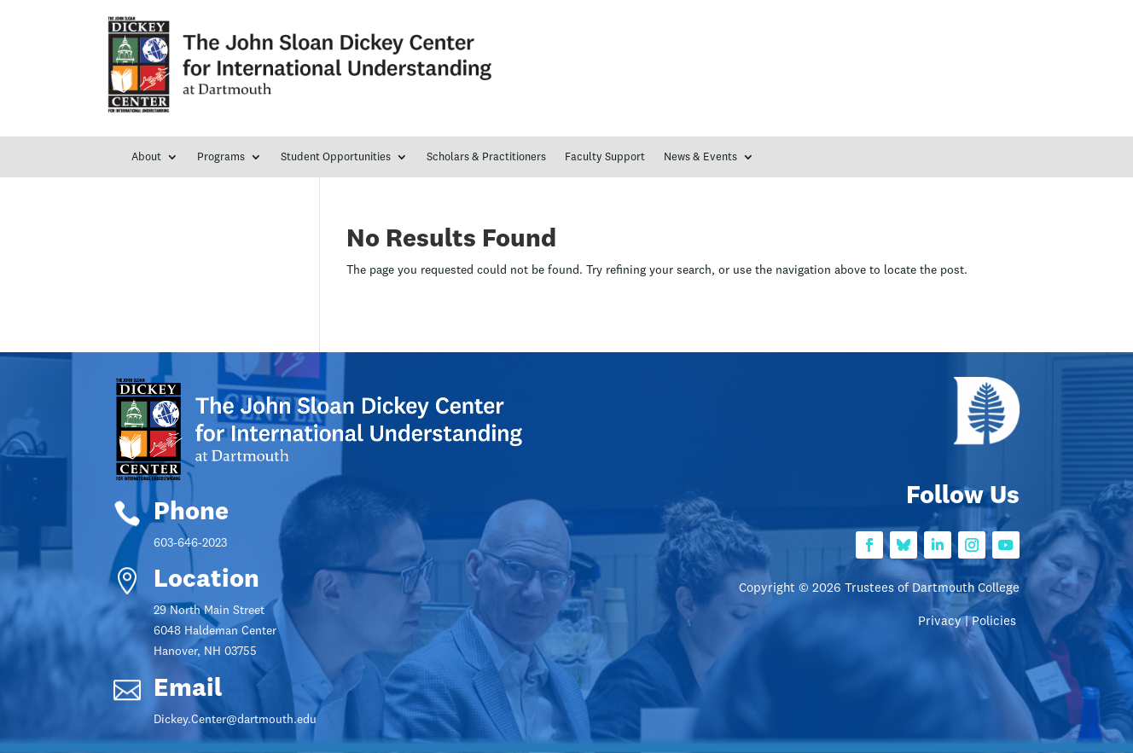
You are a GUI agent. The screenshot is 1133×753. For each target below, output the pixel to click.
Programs (221, 157)
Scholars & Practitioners (486, 157)
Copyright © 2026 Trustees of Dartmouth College (879, 588)
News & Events (700, 157)
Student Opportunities (336, 157)
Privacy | (945, 622)
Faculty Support (605, 157)
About (146, 157)
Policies (996, 622)
